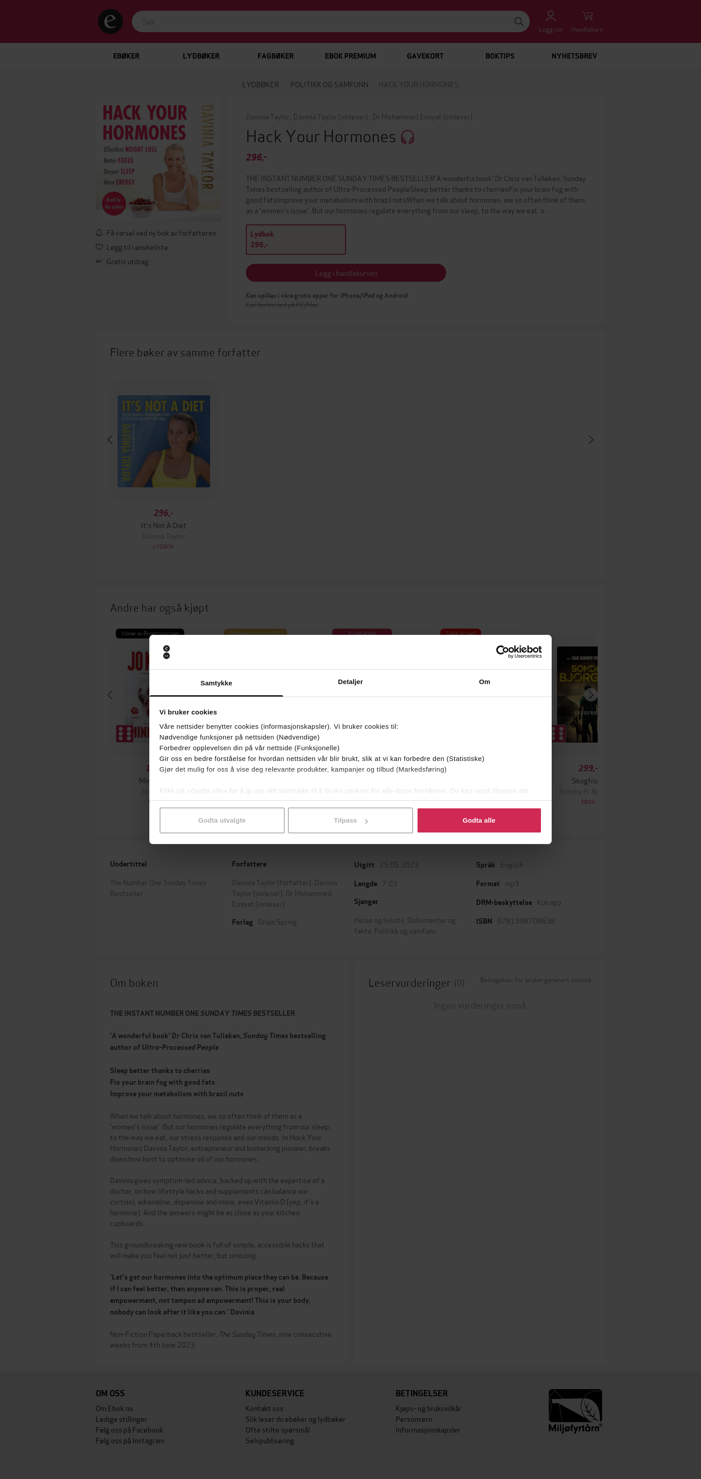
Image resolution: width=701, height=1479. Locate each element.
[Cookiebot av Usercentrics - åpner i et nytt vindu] (503, 652)
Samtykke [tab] (216, 683)
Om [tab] (484, 681)
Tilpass (351, 820)
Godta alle (479, 820)
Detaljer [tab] (350, 681)
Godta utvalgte (221, 820)
